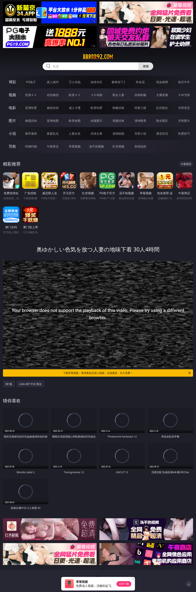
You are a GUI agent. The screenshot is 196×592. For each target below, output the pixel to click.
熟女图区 (162, 121)
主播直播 (162, 95)
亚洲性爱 (31, 108)
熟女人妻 (118, 95)
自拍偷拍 (53, 95)
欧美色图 (75, 121)
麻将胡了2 (118, 82)
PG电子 (31, 82)
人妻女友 (75, 133)
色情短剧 (140, 146)
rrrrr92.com (98, 57)
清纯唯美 (140, 121)
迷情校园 (118, 133)
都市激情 (31, 133)
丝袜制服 (140, 95)
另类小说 (140, 133)
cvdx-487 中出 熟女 (30, 384)
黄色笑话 (162, 133)
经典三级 (140, 108)
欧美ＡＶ (75, 95)
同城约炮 (31, 146)
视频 (12, 94)
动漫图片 (96, 121)
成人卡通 (75, 108)
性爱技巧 (184, 133)
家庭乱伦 (53, 133)
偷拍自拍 (53, 108)
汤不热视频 (96, 146)
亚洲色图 (53, 121)
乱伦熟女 (162, 108)
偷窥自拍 (31, 121)
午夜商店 (53, 146)
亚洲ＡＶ (31, 95)
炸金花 (140, 82)
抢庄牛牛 (184, 82)
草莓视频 (75, 146)
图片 (12, 120)
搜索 (146, 66)
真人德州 (53, 82)
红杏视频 (118, 146)
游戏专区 (96, 82)
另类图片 (184, 121)
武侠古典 (96, 133)
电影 (12, 107)
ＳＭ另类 (184, 95)
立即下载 (124, 584)
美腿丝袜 (118, 121)
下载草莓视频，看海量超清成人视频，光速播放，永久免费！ (127, 373)
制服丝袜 (118, 108)
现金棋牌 (162, 82)
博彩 (12, 81)
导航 (12, 146)
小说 (12, 133)
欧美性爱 (96, 108)
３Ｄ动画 (96, 95)
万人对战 (75, 82)
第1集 (9, 384)
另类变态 (184, 108)
